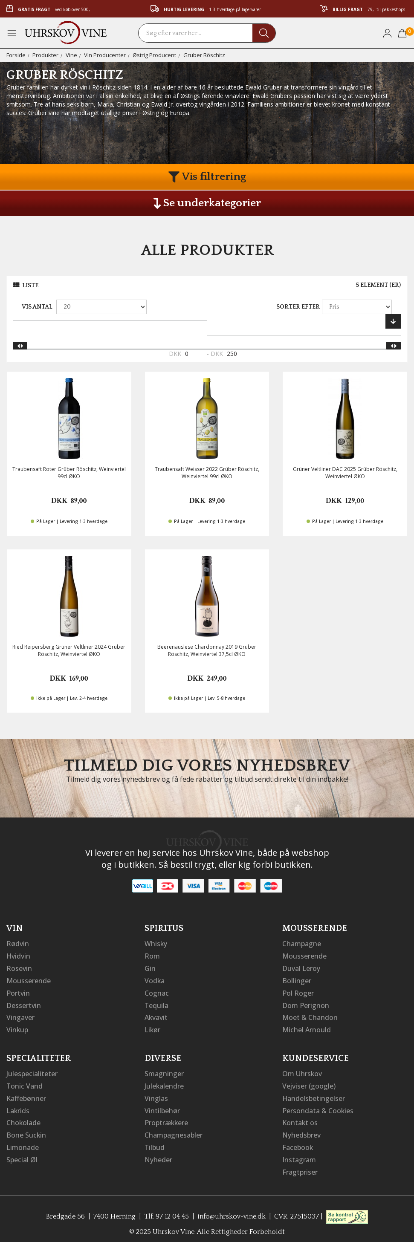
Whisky (156, 943)
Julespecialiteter (32, 1070)
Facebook (297, 1142)
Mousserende (28, 979)
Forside (16, 55)
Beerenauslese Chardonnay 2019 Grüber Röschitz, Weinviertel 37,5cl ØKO (206, 650)
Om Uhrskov (302, 1070)
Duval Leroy (301, 967)
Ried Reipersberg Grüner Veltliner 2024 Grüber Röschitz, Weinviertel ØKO (68, 650)
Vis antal (37, 306)
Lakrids (18, 1106)
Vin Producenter (105, 55)
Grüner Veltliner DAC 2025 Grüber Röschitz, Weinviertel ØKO (345, 472)
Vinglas (156, 1094)
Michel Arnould (306, 1027)
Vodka (155, 979)
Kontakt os (300, 1118)
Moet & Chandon (310, 1015)
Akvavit (156, 1015)
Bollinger (296, 979)
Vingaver (20, 1015)
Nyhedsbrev (301, 1130)
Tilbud (155, 1142)
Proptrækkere (167, 1118)
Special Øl (22, 1154)
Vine (71, 55)
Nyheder (158, 1154)
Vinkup (17, 1027)
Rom (152, 955)
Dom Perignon (305, 1003)
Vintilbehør (162, 1106)
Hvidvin (18, 955)
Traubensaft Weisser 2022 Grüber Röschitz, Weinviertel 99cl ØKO (207, 472)
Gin (150, 967)
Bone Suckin (26, 1130)
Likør (153, 1027)
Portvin (18, 991)
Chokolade (23, 1118)
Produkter (45, 55)
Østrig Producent (154, 55)
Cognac (157, 991)
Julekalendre (164, 1082)
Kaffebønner (26, 1094)
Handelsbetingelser (313, 1094)
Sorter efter (298, 306)
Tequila (157, 1003)
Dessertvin (23, 1003)
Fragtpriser (300, 1166)
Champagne (301, 943)
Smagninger (164, 1070)
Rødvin (17, 943)
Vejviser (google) (309, 1082)
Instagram (299, 1154)
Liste (30, 285)
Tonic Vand (24, 1082)
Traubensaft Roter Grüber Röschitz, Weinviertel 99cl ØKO (69, 472)
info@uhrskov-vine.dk (231, 1210)
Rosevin (19, 967)
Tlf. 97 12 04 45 (166, 1210)
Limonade (22, 1142)
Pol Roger (298, 991)
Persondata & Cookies (318, 1106)
